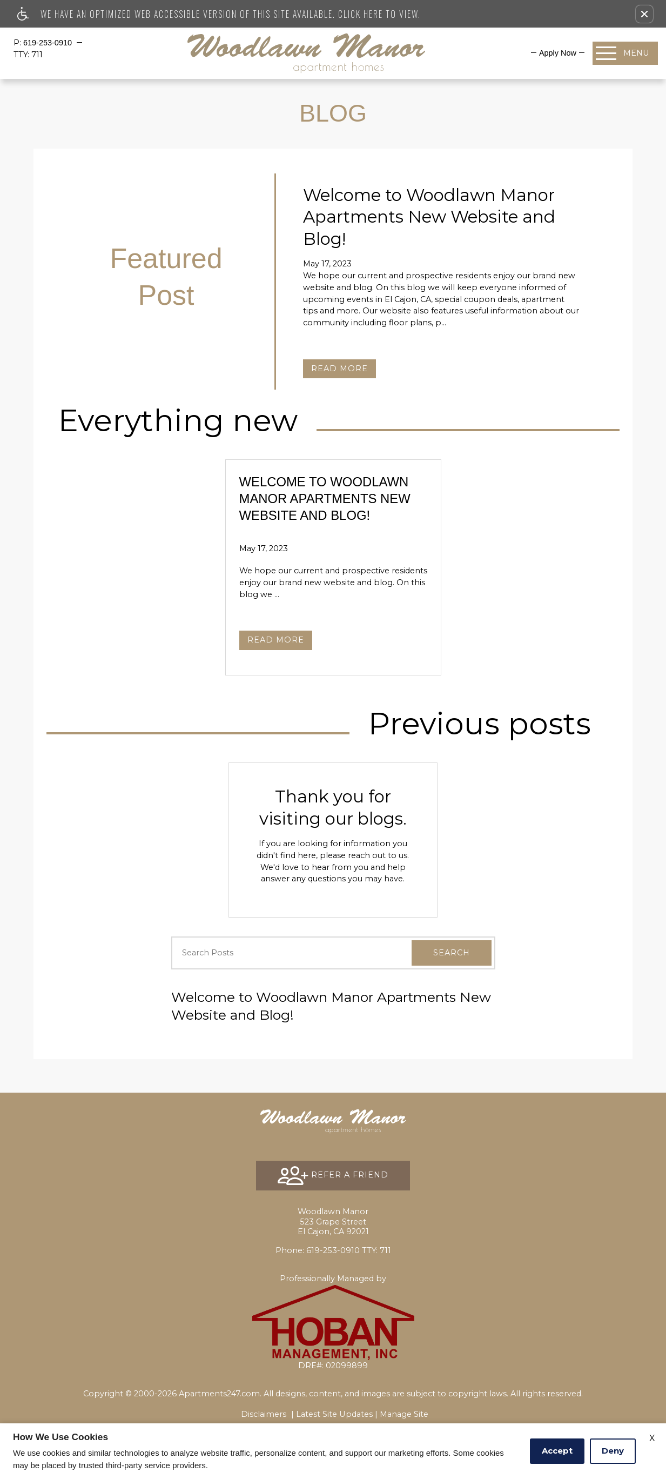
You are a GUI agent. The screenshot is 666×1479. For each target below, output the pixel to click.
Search (451, 953)
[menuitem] (557, 53)
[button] (644, 14)
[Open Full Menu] (625, 53)
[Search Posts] (278, 953)
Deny (613, 1450)
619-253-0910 (48, 42)
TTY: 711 (333, 1250)
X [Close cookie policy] (652, 1438)
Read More (339, 368)
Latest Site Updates (334, 1414)
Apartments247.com (219, 1393)
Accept (557, 1450)
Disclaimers (263, 1414)
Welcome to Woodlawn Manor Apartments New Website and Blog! (331, 1006)
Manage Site (404, 1414)
